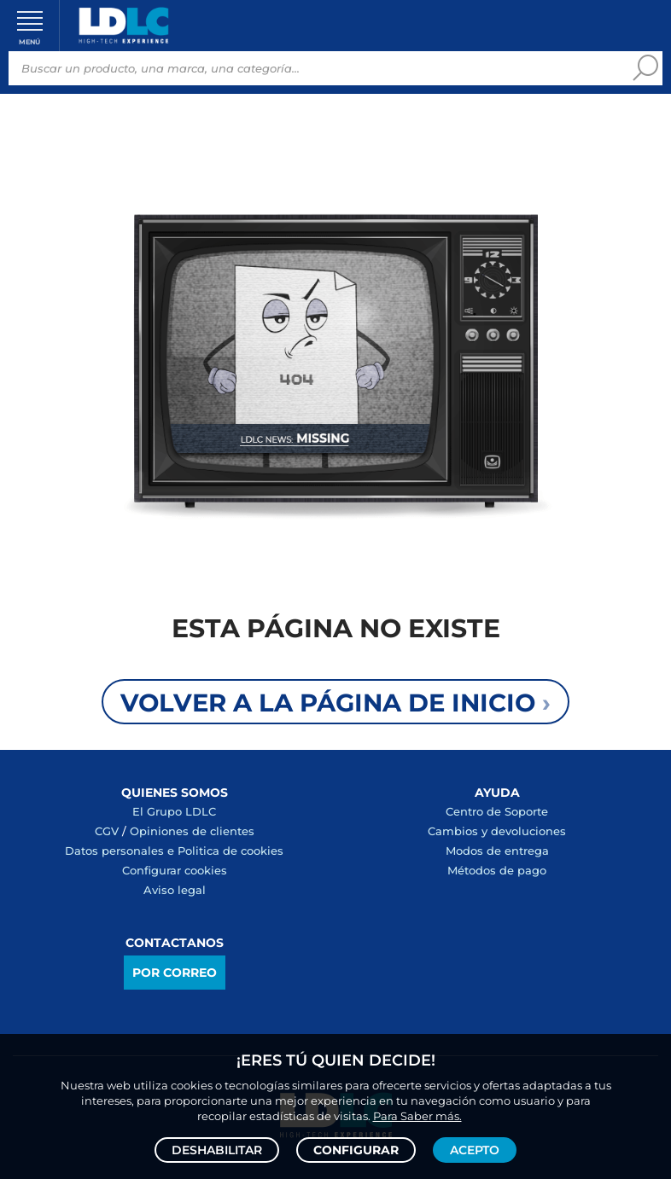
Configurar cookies (174, 870)
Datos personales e (121, 850)
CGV (107, 831)
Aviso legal (174, 890)
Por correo (174, 972)
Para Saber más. (417, 1116)
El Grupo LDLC (174, 811)
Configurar (356, 1150)
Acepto (474, 1150)
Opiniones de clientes (192, 831)
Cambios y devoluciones (497, 831)
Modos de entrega (497, 850)
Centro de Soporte (497, 811)
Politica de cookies (230, 850)
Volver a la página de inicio (335, 702)
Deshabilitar (217, 1150)
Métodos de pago (496, 870)
